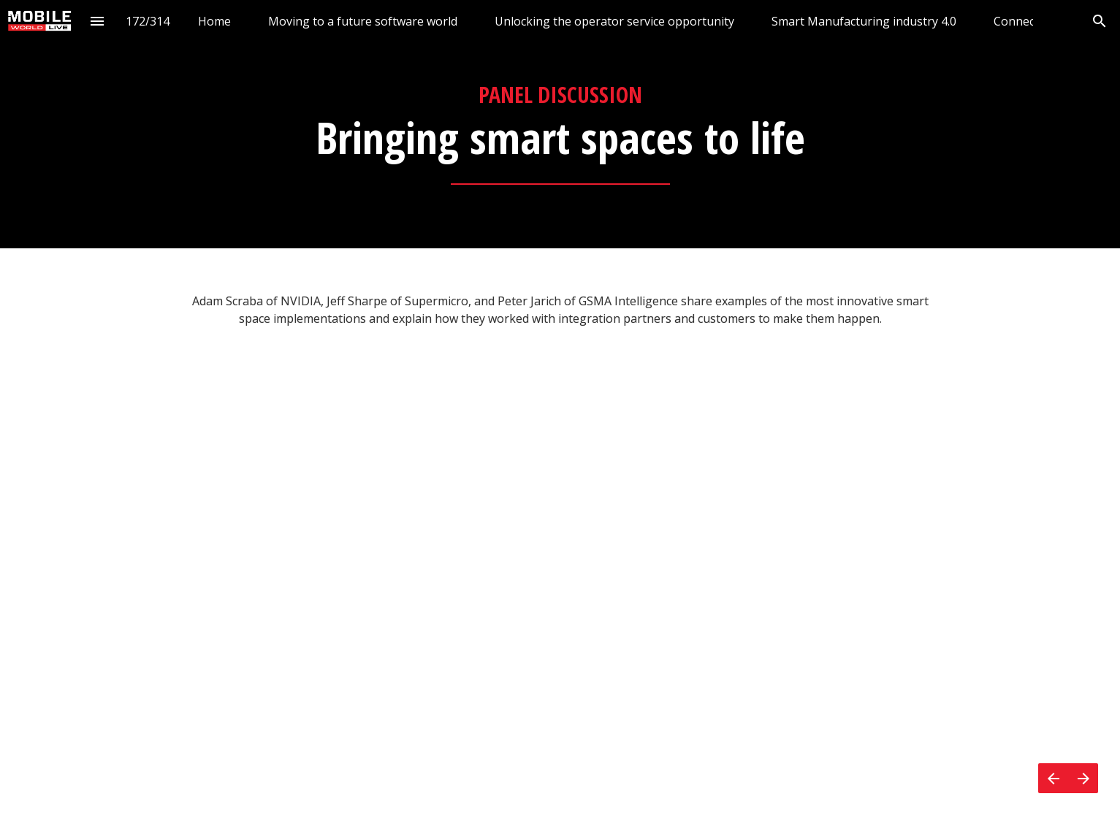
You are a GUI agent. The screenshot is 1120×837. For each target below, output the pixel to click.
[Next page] (1083, 778)
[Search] (1099, 21)
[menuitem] (214, 21)
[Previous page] (1053, 778)
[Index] (97, 21)
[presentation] (560, 124)
